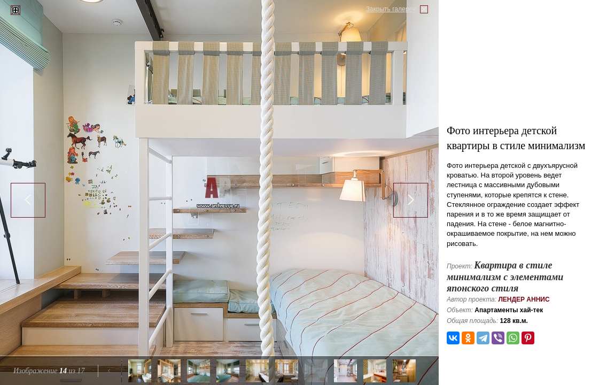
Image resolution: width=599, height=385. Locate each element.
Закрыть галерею (391, 9)
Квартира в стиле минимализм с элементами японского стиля (505, 277)
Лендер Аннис (523, 299)
